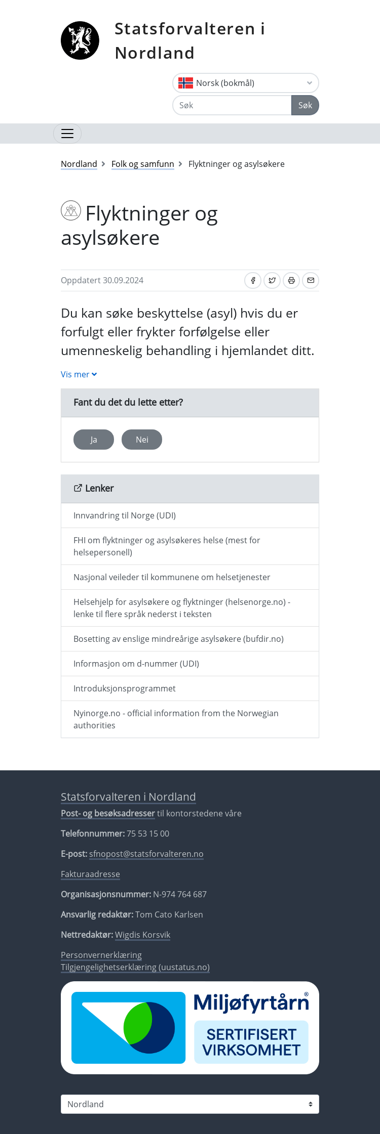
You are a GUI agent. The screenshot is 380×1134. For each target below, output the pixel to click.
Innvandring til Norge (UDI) (124, 515)
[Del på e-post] (310, 280)
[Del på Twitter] (272, 280)
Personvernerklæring (101, 955)
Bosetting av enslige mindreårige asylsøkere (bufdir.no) (178, 638)
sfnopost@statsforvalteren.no (146, 853)
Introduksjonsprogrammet (124, 688)
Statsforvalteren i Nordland (190, 40)
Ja (94, 439)
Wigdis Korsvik (142, 934)
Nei (142, 439)
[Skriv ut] (291, 280)
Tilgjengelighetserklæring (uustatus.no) (135, 967)
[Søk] (232, 105)
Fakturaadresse (90, 874)
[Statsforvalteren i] (190, 1104)
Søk (305, 105)
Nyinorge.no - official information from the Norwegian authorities (176, 719)
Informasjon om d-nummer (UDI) (136, 663)
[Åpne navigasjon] (67, 133)
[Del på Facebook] (252, 280)
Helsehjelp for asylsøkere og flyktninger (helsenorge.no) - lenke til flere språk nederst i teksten (181, 608)
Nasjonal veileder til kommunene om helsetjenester (172, 577)
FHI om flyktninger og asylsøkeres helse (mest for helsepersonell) (166, 546)
